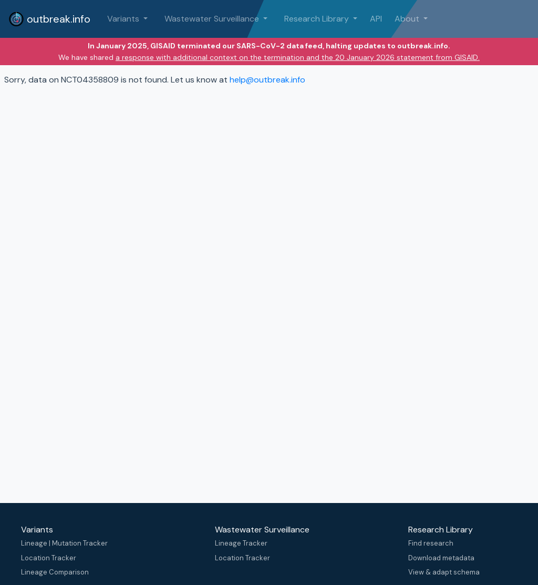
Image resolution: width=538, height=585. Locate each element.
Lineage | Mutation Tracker (64, 543)
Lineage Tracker (241, 543)
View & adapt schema (444, 572)
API (376, 18)
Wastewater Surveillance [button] (212, 18)
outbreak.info (49, 19)
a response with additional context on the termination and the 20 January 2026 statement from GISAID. (298, 57)
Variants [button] (124, 18)
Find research (430, 543)
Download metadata (441, 557)
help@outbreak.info (267, 79)
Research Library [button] (317, 18)
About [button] (408, 18)
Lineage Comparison (55, 572)
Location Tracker (48, 557)
